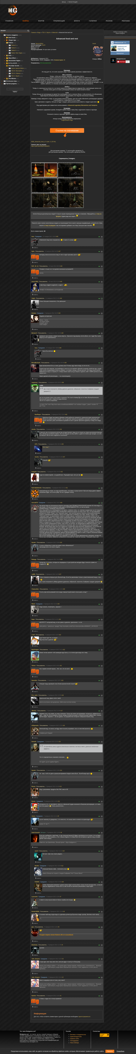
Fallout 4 (13, 50)
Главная (9, 21)
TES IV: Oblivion (15, 73)
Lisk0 (33, 635)
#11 (59, 801)
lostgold (34, 471)
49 (59, 60)
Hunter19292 (35, 911)
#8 (61, 832)
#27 (60, 574)
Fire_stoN (34, 695)
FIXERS (37, 882)
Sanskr (34, 542)
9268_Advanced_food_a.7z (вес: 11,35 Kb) (43, 141)
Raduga (34, 559)
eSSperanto (35, 725)
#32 (62, 471)
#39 (65, 362)
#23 (60, 635)
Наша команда (74, 1042)
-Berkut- (34, 710)
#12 (62, 866)
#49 (57, 236)
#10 (63, 851)
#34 (61, 429)
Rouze (33, 786)
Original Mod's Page (67, 120)
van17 (36, 851)
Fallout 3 (13, 48)
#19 (62, 680)
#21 (61, 665)
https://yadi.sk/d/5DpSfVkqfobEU (40, 146)
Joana (33, 816)
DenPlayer (38, 414)
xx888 (33, 574)
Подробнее (120, 1051)
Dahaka (34, 313)
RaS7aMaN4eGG (36, 488)
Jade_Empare (36, 959)
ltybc (33, 251)
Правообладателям (76, 1036)
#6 (64, 911)
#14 (61, 770)
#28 (61, 559)
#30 (61, 502)
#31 (67, 488)
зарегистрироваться (84, 1016)
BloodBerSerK (36, 362)
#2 (62, 977)
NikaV (33, 604)
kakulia (34, 995)
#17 (61, 710)
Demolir (34, 741)
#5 (58, 927)
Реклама (126, 21)
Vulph (33, 298)
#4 (62, 945)
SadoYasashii (36, 832)
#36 (63, 382)
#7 (60, 896)
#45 (61, 281)
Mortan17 (34, 333)
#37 (64, 457)
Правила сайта (74, 1038)
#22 (64, 649)
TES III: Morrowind (16, 71)
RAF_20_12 (35, 266)
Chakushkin (35, 589)
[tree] (15, 59)
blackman (34, 945)
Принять (110, 1051)
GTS (36, 444)
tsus (33, 236)
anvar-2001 (35, 281)
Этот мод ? (46, 447)
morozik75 (35, 502)
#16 (64, 725)
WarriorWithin (39, 43)
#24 (60, 619)
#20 (63, 882)
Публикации (59, 21)
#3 (62, 959)
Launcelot (35, 896)
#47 (59, 251)
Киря (33, 619)
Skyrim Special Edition (17, 68)
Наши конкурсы (120, 33)
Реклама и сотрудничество (78, 1034)
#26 (64, 589)
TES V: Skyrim (15, 76)
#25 (58, 604)
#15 (60, 741)
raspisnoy (35, 382)
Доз (33, 927)
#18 (63, 695)
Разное (109, 21)
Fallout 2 (13, 45)
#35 (62, 444)
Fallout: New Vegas (16, 53)
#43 (66, 414)
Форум (41, 21)
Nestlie (37, 866)
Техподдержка (74, 1040)
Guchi (94, 43)
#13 (60, 786)
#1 (60, 995)
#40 (62, 333)
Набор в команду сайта (120, 32)
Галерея (93, 21)
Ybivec (34, 665)
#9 (58, 816)
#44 (61, 298)
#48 (60, 348)
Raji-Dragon (35, 649)
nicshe (34, 429)
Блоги (77, 21)
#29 (61, 542)
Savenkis (34, 680)
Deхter (33, 801)
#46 (61, 266)
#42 (59, 313)
